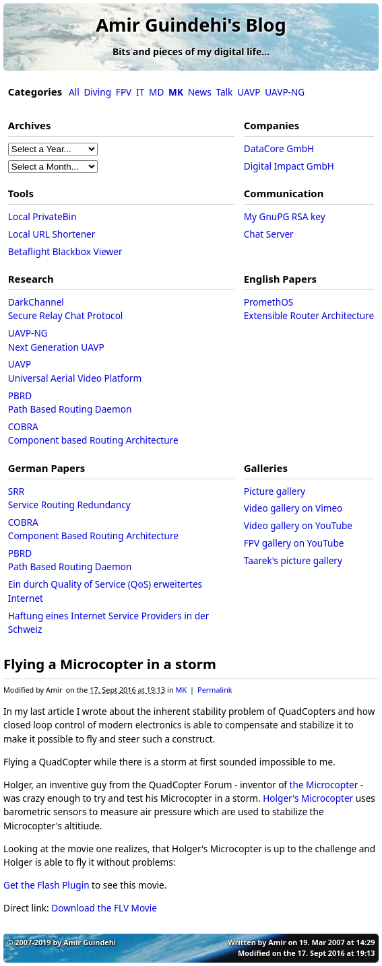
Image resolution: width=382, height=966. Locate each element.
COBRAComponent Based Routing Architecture (93, 529)
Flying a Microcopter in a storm (109, 663)
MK (181, 690)
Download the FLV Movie (104, 907)
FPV (123, 91)
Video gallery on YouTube (298, 525)
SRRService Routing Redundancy (69, 498)
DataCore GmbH (279, 148)
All (74, 91)
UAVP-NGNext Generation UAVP (56, 339)
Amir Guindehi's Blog (191, 24)
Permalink (214, 690)
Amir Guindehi (89, 942)
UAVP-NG (285, 91)
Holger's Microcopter (308, 798)
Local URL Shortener (52, 234)
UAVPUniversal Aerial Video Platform (74, 370)
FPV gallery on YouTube (294, 543)
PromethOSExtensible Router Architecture (309, 309)
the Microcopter (324, 784)
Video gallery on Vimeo (293, 508)
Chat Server (269, 234)
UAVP (248, 91)
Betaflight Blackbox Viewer (65, 251)
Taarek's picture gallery (293, 560)
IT (140, 91)
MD (156, 91)
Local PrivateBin (42, 216)
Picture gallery (274, 491)
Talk (224, 91)
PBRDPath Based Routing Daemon (70, 402)
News (200, 91)
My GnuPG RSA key (284, 216)
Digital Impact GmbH (289, 166)
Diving (97, 91)
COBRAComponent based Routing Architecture (93, 433)
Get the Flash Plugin (46, 884)
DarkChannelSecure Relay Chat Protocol (65, 309)
